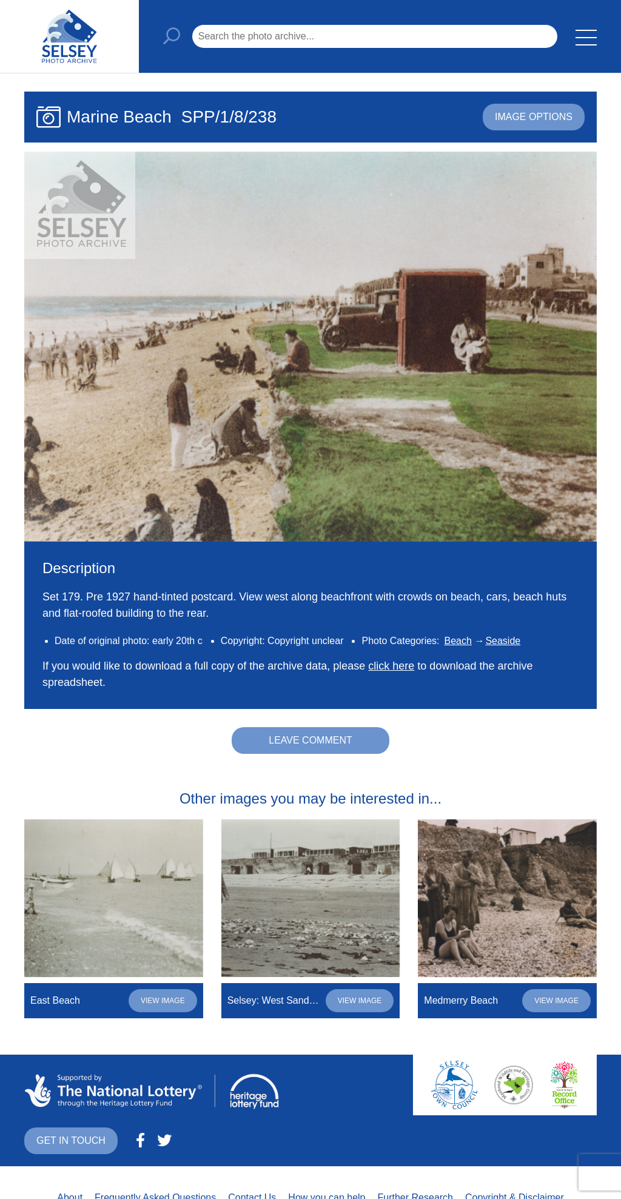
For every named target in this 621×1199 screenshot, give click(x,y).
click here (391, 666)
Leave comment (310, 740)
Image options (533, 117)
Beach (458, 641)
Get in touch (71, 1140)
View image (163, 1000)
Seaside (502, 641)
